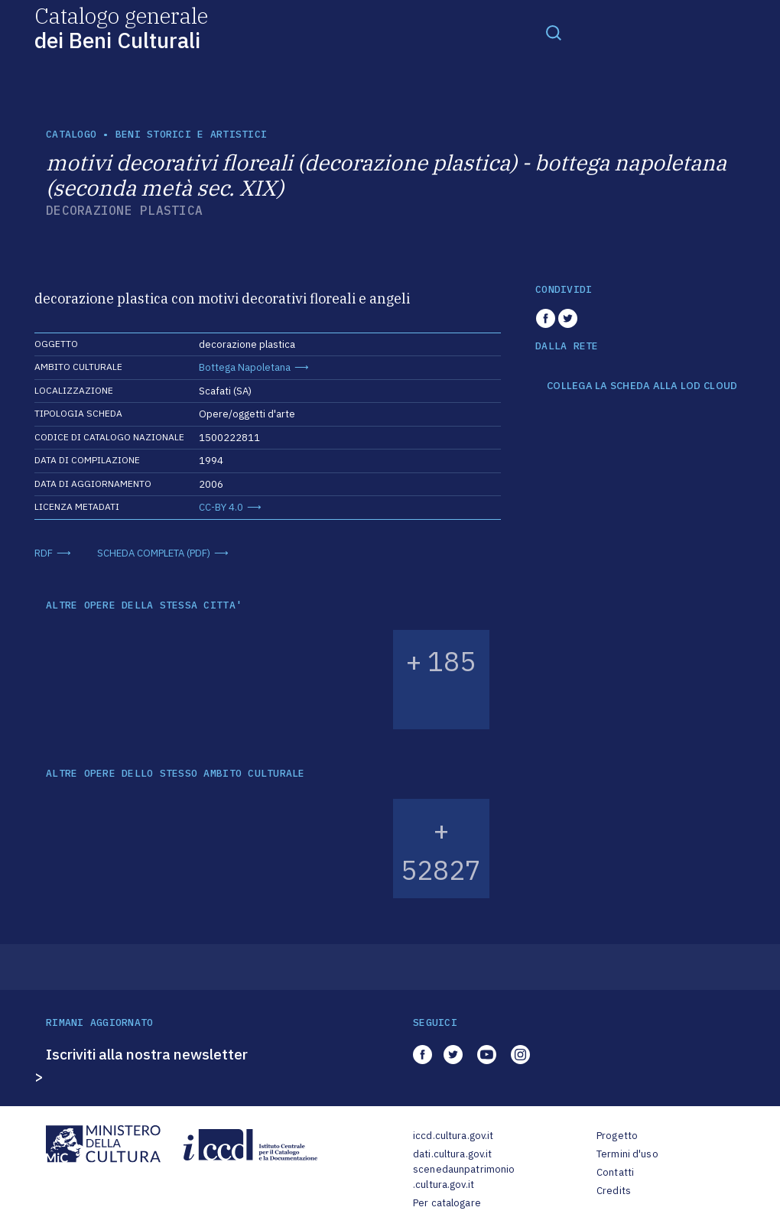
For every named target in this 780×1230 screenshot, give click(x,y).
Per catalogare (447, 1202)
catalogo (71, 134)
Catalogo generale (121, 27)
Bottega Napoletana (245, 367)
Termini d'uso (627, 1153)
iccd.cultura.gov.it (453, 1135)
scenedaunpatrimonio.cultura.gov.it (464, 1177)
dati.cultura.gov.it (452, 1153)
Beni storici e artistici (191, 134)
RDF (43, 553)
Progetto (617, 1135)
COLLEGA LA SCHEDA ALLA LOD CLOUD (642, 386)
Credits (613, 1190)
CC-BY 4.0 (221, 507)
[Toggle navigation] (553, 32)
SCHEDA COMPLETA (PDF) (153, 553)
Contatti (615, 1172)
